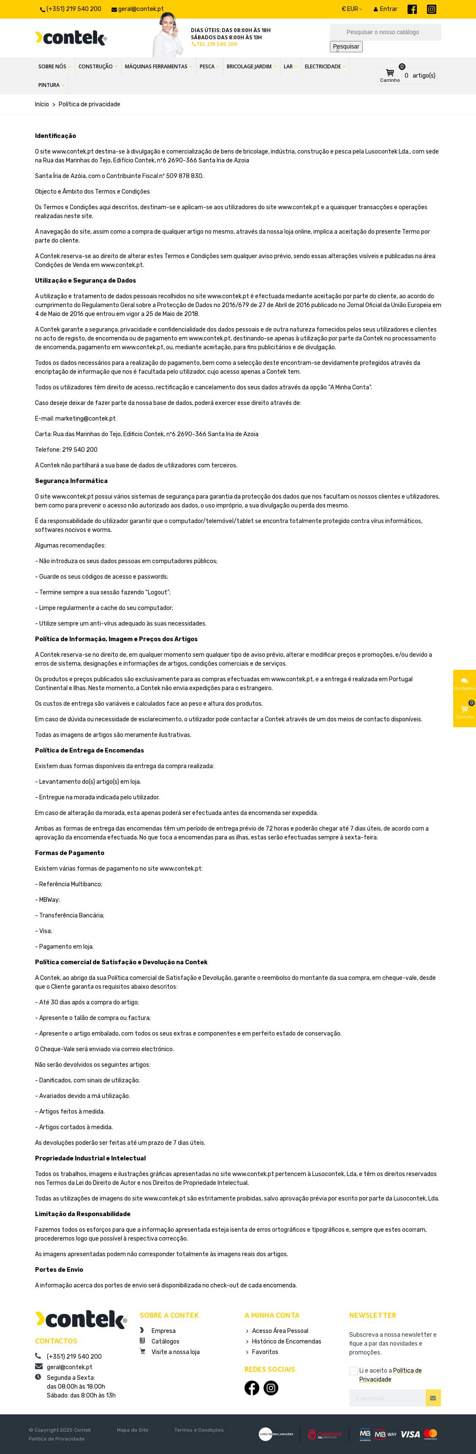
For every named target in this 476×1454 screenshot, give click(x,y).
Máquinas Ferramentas (156, 66)
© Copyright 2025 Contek (60, 1430)
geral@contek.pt (63, 1367)
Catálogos (160, 1341)
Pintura (49, 85)
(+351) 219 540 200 (68, 1356)
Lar (288, 66)
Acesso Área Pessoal (276, 1331)
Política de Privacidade (56, 1439)
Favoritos (261, 1352)
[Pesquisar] (385, 32)
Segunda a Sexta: (81, 1387)
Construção (96, 66)
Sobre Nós (52, 66)
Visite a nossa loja (170, 1352)
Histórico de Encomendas (283, 1341)
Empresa (158, 1331)
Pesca (207, 66)
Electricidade (323, 66)
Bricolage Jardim (249, 66)
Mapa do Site (132, 1430)
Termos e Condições (199, 1430)
